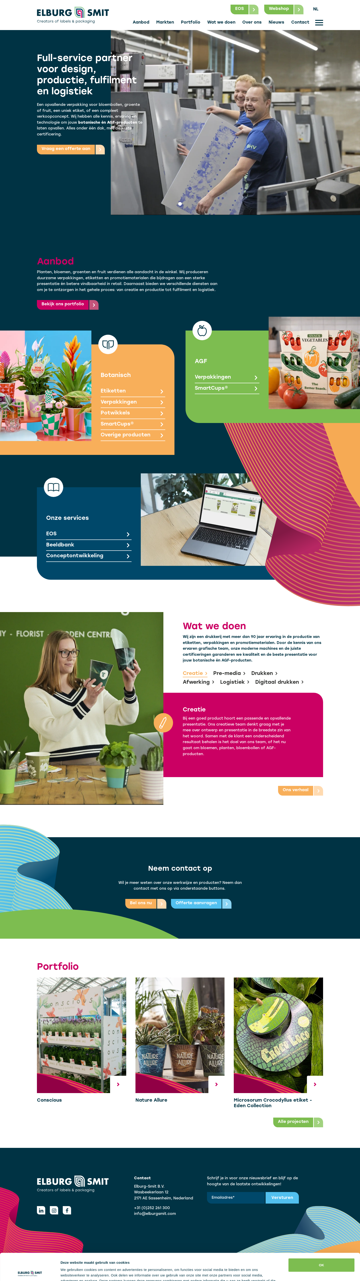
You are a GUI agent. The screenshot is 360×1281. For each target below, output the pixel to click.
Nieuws (276, 22)
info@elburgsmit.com (155, 1214)
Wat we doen (221, 22)
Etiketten (133, 391)
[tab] (180, 204)
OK (321, 1238)
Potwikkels (133, 413)
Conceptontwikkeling (89, 556)
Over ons (252, 22)
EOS (89, 534)
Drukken (264, 674)
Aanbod (141, 22)
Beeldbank (89, 545)
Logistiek (234, 683)
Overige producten (133, 435)
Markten (165, 22)
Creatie (195, 674)
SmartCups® (133, 424)
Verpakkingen (133, 402)
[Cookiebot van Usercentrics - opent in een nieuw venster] (30, 1272)
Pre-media (229, 674)
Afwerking (198, 683)
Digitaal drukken (279, 683)
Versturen (282, 1198)
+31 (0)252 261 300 (152, 1208)
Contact (300, 22)
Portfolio (190, 22)
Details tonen (71, 1272)
